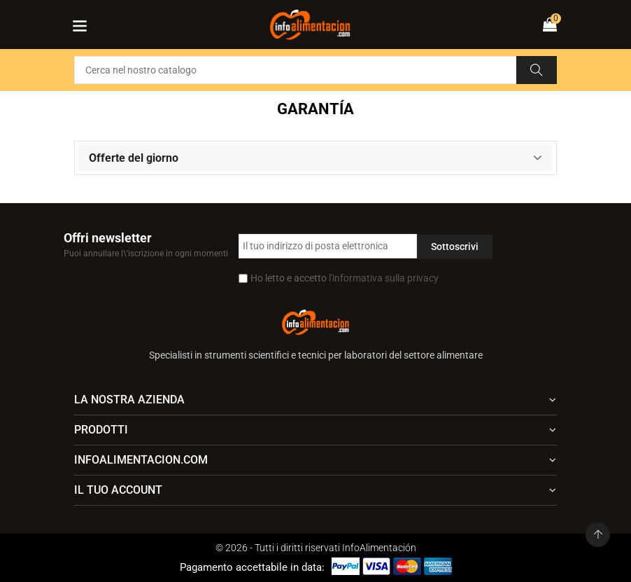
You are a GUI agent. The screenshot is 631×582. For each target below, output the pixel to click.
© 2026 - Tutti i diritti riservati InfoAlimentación (315, 547)
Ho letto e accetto (344, 278)
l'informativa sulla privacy (384, 278)
